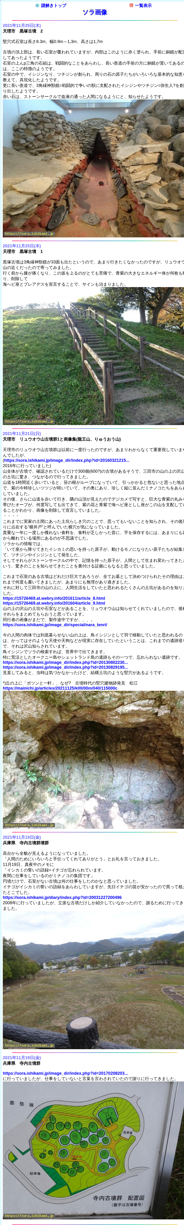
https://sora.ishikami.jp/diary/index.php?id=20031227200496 (62, 897)
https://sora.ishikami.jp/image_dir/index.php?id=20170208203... (65, 1073)
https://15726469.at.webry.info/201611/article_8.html (54, 598)
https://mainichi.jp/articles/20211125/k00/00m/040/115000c (60, 688)
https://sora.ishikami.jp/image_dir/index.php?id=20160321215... (66, 460)
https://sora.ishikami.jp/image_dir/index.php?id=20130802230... (65, 662)
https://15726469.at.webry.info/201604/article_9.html (54, 603)
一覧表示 (140, 5)
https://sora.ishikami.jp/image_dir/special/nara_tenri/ (55, 624)
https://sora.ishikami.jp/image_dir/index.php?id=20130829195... (65, 667)
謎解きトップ (51, 5)
